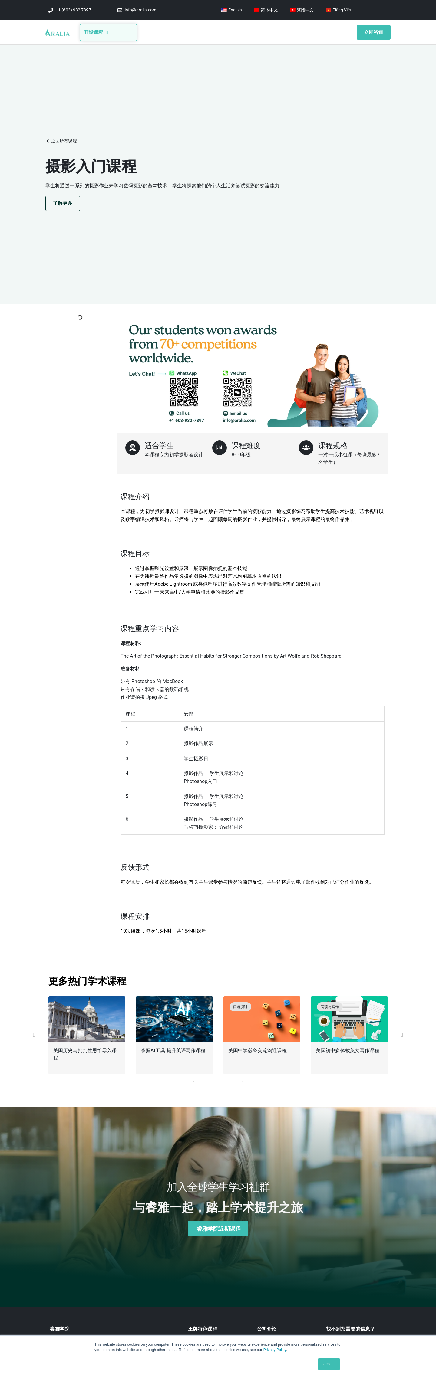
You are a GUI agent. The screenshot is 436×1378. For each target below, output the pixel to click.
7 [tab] (230, 1079)
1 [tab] (194, 1079)
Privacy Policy (274, 1350)
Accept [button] (329, 1364)
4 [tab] (212, 1079)
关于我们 (168, 31)
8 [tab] (236, 1079)
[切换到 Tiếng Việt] (338, 10)
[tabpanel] (87, 1034)
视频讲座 (245, 31)
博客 (192, 31)
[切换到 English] (231, 10)
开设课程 (96, 31)
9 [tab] (242, 1079)
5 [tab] (218, 1079)
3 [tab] (206, 1079)
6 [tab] (224, 1079)
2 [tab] (200, 1079)
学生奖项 (272, 31)
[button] (61, 139)
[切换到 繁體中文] (302, 10)
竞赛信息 (217, 31)
